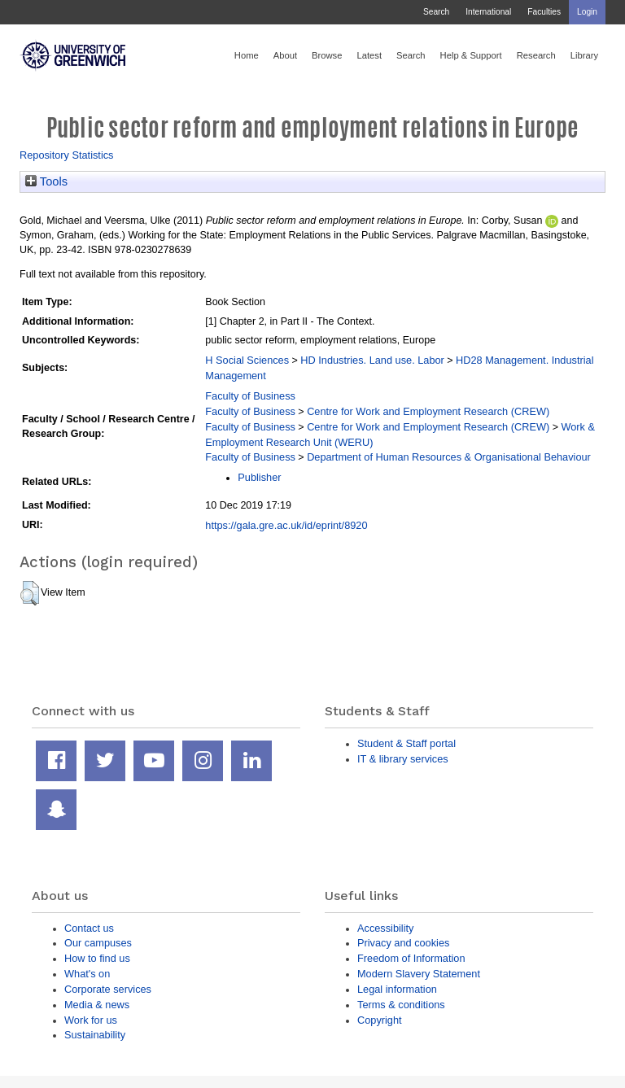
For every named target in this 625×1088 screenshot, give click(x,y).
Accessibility (385, 928)
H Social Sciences (247, 360)
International (488, 11)
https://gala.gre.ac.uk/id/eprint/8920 (286, 525)
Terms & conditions (401, 1004)
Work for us (90, 1020)
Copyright (379, 1020)
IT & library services (402, 759)
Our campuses (98, 943)
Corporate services (107, 989)
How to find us (97, 958)
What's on (87, 974)
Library (584, 55)
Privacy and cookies (403, 943)
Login (587, 11)
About (285, 55)
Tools (46, 181)
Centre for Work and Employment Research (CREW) (428, 411)
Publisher (259, 477)
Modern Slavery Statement (418, 974)
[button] (29, 593)
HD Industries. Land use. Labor (372, 360)
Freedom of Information (411, 958)
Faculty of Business (250, 396)
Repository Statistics (67, 155)
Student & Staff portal (406, 743)
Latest (369, 55)
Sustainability (94, 1035)
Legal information (397, 989)
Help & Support (471, 55)
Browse (327, 55)
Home (246, 55)
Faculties (544, 11)
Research (536, 55)
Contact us (89, 928)
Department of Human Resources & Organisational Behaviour (449, 457)
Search (436, 11)
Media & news (96, 1004)
